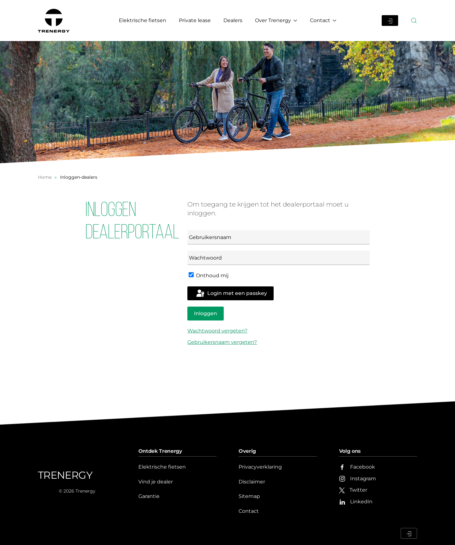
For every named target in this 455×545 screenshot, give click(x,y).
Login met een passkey (231, 293)
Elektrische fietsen (142, 20)
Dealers (232, 20)
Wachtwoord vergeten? (217, 331)
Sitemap (249, 496)
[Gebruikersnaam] (278, 237)
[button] (414, 20)
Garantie (149, 496)
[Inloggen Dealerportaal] (390, 20)
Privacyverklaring (260, 467)
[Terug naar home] (54, 20)
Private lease (195, 20)
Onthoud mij (208, 275)
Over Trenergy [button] (276, 20)
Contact (249, 511)
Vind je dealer (155, 482)
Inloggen (205, 313)
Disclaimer (252, 482)
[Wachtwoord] (278, 258)
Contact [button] (323, 20)
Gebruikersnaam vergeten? (222, 342)
